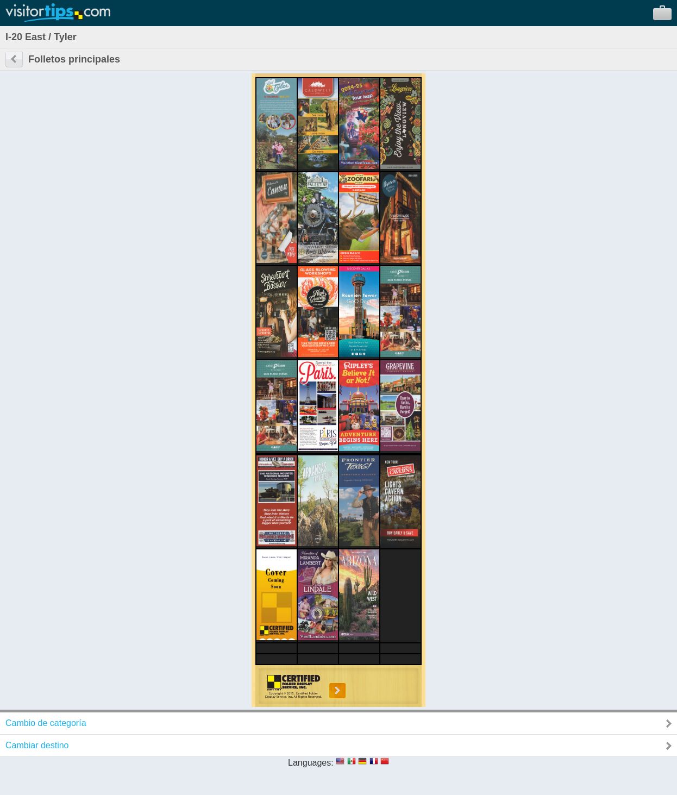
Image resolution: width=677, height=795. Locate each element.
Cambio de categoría (45, 723)
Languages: (311, 762)
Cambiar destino (37, 745)
